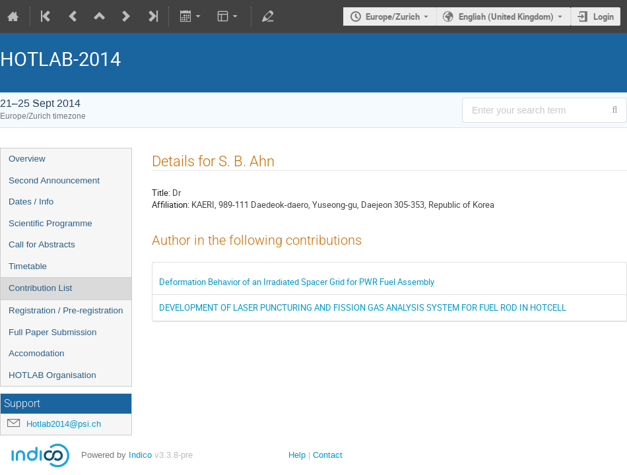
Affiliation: (170, 204)
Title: (161, 193)
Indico (140, 454)
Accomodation (36, 353)
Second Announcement (54, 180)
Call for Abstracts (42, 244)
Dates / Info (31, 201)
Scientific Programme (50, 223)
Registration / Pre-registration (66, 310)
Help (297, 454)
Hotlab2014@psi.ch (63, 423)
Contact (328, 454)
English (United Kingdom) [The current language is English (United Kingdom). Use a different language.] (506, 16)
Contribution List (40, 288)
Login (603, 16)
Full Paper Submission (52, 332)
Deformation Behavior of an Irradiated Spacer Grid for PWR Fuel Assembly (296, 282)
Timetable (28, 266)
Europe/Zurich (393, 16)
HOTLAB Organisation (52, 375)
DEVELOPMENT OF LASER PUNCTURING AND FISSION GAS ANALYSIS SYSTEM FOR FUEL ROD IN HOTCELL (362, 307)
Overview (27, 159)
